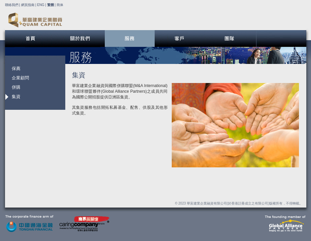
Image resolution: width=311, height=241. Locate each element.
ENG (41, 5)
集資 (16, 96)
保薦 (16, 68)
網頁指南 (28, 5)
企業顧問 (20, 77)
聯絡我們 (11, 5)
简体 (60, 5)
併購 (16, 87)
